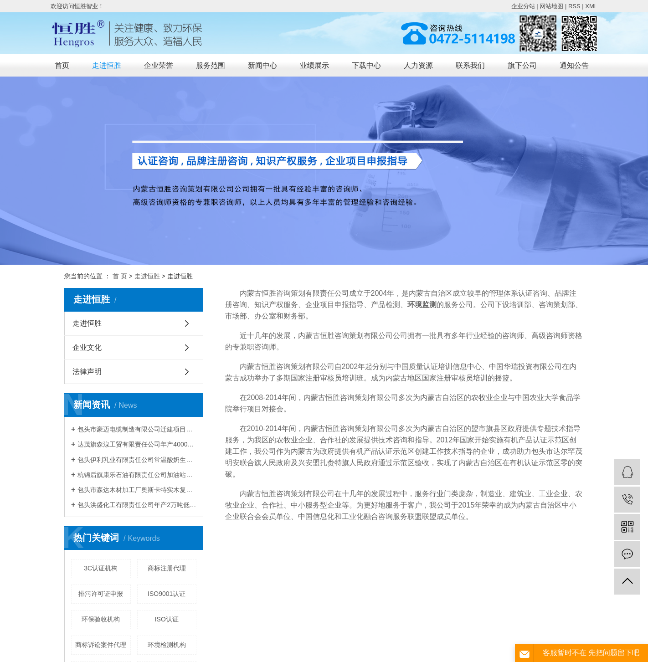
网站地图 (551, 6)
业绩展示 (314, 65)
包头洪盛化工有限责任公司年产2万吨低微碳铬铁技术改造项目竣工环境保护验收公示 (136, 504)
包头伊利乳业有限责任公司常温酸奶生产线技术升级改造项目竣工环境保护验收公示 (136, 459)
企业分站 (523, 6)
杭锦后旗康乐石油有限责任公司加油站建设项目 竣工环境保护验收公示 (136, 474)
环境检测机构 (167, 644)
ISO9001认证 (166, 593)
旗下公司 (522, 65)
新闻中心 (262, 65)
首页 (62, 65)
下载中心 (366, 65)
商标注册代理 (167, 568)
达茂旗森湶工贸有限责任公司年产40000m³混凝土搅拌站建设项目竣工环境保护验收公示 (136, 444)
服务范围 (210, 65)
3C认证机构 (101, 568)
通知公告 (574, 65)
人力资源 (418, 65)
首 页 (120, 276)
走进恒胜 (106, 65)
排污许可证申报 (100, 593)
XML (591, 6)
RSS (574, 6)
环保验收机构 (101, 619)
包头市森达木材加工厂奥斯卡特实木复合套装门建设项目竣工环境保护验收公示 (136, 489)
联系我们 (470, 65)
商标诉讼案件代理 (100, 644)
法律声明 (87, 371)
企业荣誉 (158, 65)
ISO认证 (167, 619)
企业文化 (87, 347)
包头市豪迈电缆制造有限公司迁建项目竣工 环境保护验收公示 (136, 429)
